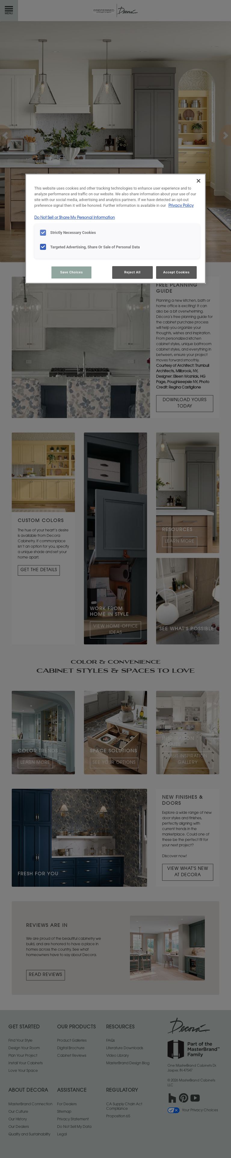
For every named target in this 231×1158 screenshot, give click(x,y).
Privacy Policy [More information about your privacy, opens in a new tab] (181, 206)
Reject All (132, 272)
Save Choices (71, 272)
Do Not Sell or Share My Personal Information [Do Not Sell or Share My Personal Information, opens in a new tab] (74, 218)
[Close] (198, 180)
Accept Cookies (176, 272)
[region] (115, 229)
